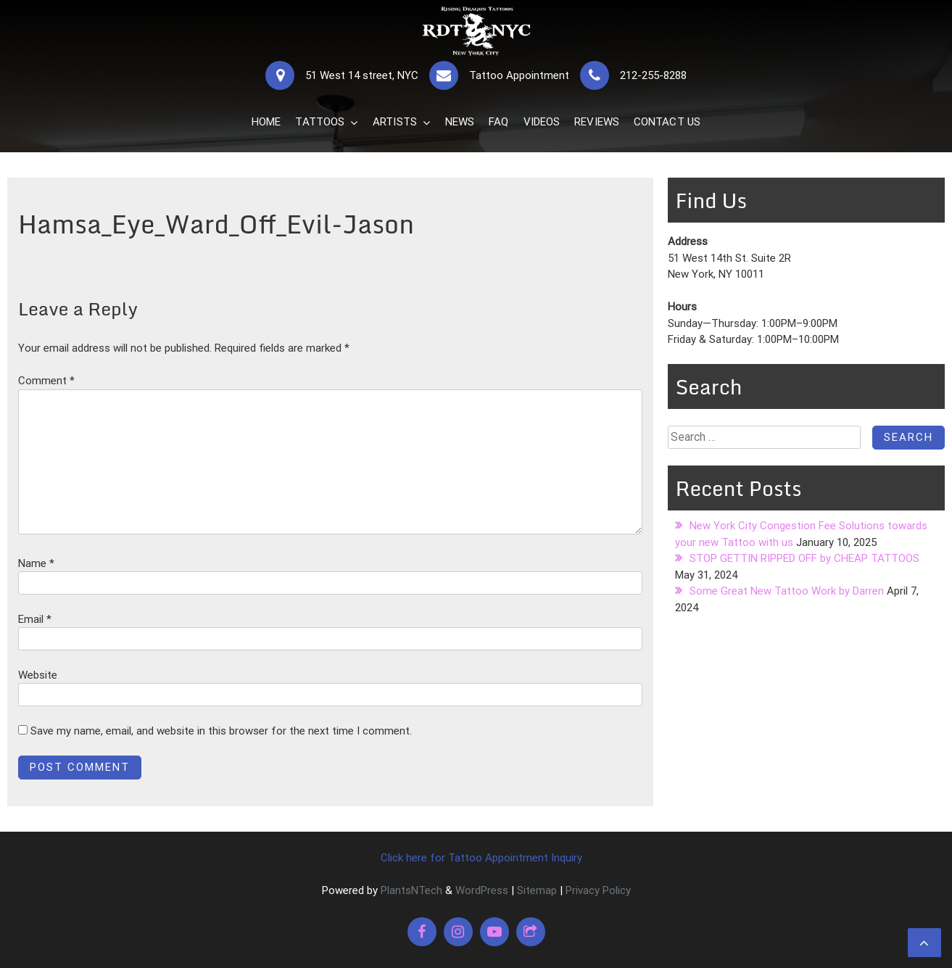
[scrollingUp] (924, 942)
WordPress (481, 890)
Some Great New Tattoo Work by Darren (787, 590)
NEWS (459, 121)
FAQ (498, 121)
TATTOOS (319, 121)
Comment (46, 380)
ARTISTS (395, 121)
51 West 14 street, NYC (361, 75)
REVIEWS (596, 121)
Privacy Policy (598, 890)
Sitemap (537, 890)
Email (34, 619)
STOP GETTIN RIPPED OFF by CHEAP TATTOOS (804, 558)
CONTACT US (667, 121)
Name (36, 563)
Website (37, 675)
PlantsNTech (410, 890)
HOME (266, 121)
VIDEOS (541, 121)
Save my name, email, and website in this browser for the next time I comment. (221, 730)
